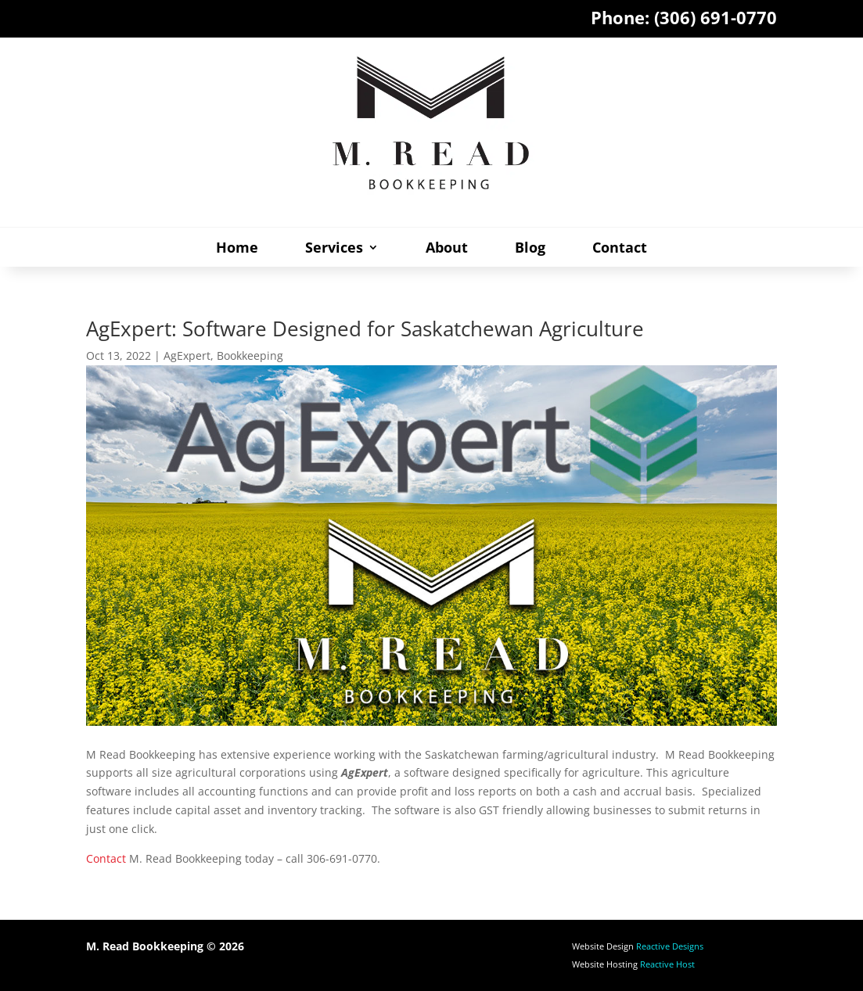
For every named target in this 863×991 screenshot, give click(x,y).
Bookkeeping (250, 355)
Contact (619, 249)
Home (237, 249)
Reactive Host (667, 964)
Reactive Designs (669, 946)
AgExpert (187, 355)
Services (334, 249)
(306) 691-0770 (715, 17)
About (447, 249)
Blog (530, 249)
